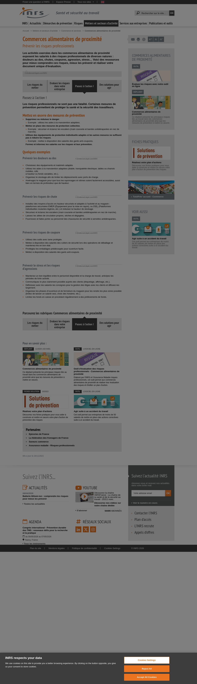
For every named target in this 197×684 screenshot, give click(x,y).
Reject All (147, 674)
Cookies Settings (147, 665)
